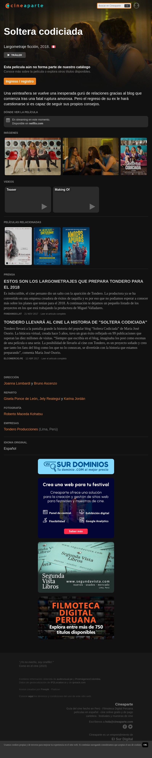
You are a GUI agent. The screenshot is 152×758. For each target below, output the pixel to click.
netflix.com (36, 123)
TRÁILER (15, 55)
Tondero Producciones (21, 429)
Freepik (45, 689)
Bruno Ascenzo (45, 383)
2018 (44, 47)
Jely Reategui (49, 399)
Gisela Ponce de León (21, 399)
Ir (127, 6)
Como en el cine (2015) (33, 665)
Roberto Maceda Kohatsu (23, 414)
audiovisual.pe (65, 679)
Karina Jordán (74, 399)
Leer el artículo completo (53, 314)
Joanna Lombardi (17, 383)
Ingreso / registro (20, 81)
